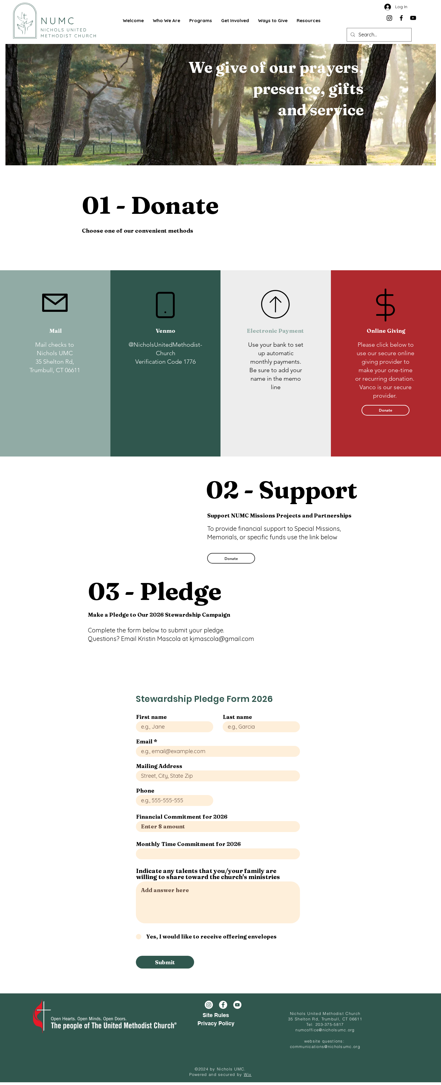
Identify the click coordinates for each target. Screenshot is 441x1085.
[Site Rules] (216, 1015)
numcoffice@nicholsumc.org (325, 1029)
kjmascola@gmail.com (222, 638)
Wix (248, 1074)
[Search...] (379, 34)
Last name (237, 717)
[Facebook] (401, 18)
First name (151, 717)
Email (144, 741)
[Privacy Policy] (216, 1023)
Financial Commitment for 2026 (181, 817)
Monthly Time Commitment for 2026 (188, 844)
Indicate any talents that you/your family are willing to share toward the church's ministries (208, 874)
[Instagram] (389, 18)
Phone (145, 791)
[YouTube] (413, 18)
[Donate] (385, 410)
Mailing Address (159, 766)
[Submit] (165, 962)
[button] (166, 20)
